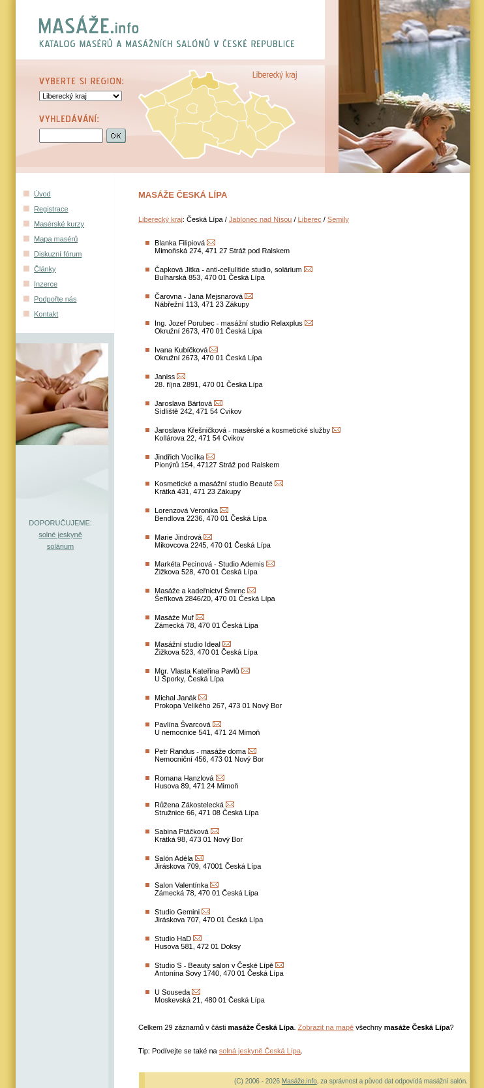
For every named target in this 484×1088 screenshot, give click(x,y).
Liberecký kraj (160, 219)
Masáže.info (299, 1081)
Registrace (51, 209)
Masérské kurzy (59, 224)
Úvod (42, 194)
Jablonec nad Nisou (260, 219)
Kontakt (46, 314)
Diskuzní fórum (58, 254)
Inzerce (45, 284)
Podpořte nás (55, 299)
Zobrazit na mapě (326, 1027)
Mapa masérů (56, 239)
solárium (60, 546)
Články (45, 269)
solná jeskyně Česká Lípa (260, 1051)
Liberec (310, 219)
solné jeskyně (60, 534)
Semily (338, 219)
